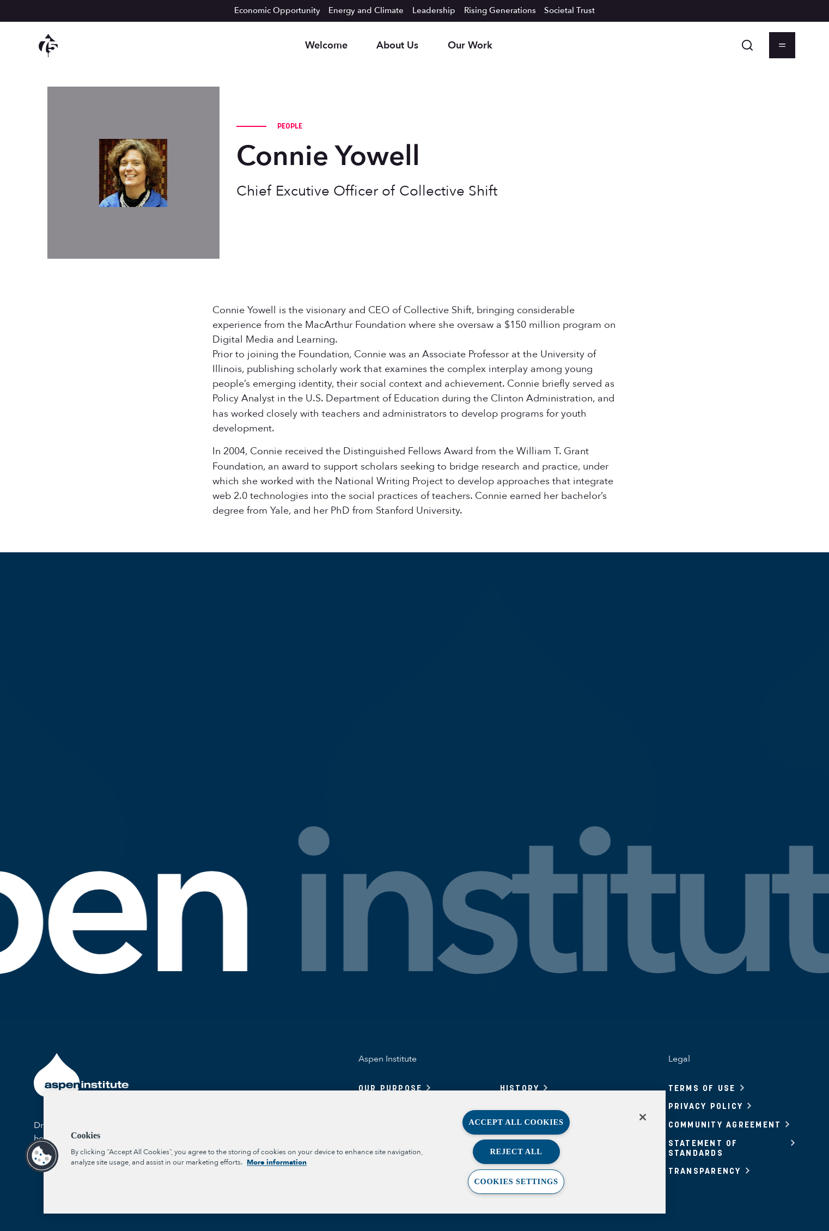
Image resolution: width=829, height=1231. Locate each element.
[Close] (643, 1117)
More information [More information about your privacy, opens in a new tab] (277, 1162)
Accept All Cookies (515, 1122)
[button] (42, 1155)
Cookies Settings (516, 1181)
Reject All (516, 1151)
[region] (355, 1152)
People (290, 126)
